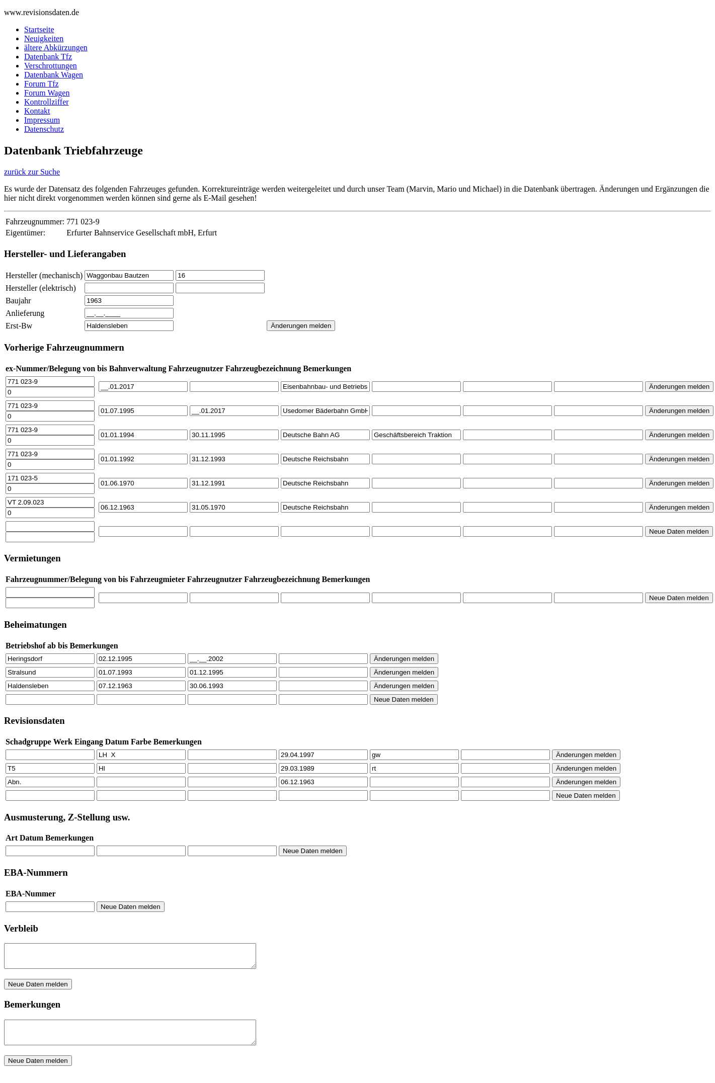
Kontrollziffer (46, 102)
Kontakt (37, 111)
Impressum (42, 120)
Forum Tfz (41, 83)
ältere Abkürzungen (56, 47)
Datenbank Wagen (53, 74)
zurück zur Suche (32, 172)
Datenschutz (44, 129)
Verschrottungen (50, 65)
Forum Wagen (46, 93)
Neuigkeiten (43, 38)
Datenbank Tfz (48, 56)
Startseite (39, 29)
